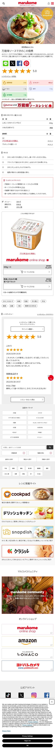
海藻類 (38, 468)
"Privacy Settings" (33, 722)
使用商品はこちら (27, 47)
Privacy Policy (6, 731)
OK (27, 745)
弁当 (43, 301)
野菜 (47, 468)
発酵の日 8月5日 (30, 306)
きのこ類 (19, 207)
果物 (23, 474)
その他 (38, 474)
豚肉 (13, 468)
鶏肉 (21, 468)
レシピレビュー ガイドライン (45, 314)
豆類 (16, 474)
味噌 (18, 301)
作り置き (35, 301)
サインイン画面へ (27, 329)
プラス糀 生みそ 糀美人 (10, 141)
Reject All (27, 741)
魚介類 (29, 468)
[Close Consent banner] (51, 701)
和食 (26, 301)
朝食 (4, 306)
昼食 (11, 306)
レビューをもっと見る (27, 399)
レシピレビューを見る (9, 76)
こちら (23, 187)
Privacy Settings (27, 736)
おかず (18, 201)
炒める (18, 204)
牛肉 (5, 468)
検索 (3, 3)
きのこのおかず (8, 301)
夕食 (19, 306)
